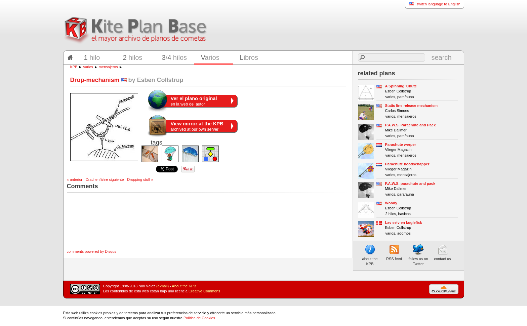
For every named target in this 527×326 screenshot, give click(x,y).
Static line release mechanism (411, 106)
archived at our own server (197, 126)
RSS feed (394, 252)
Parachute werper (400, 144)
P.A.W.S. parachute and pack (410, 183)
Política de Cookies (199, 318)
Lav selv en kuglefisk (403, 222)
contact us (442, 252)
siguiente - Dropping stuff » (131, 179)
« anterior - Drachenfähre (87, 179)
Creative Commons (204, 291)
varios (88, 67)
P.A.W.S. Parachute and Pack (410, 125)
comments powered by (91, 251)
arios (210, 57)
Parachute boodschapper (407, 164)
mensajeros (108, 67)
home (70, 57)
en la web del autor (194, 101)
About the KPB (184, 286)
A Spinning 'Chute (401, 86)
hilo (92, 57)
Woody (391, 203)
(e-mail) (162, 286)
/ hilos (174, 57)
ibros (249, 57)
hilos (133, 57)
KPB (74, 67)
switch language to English (432, 4)
